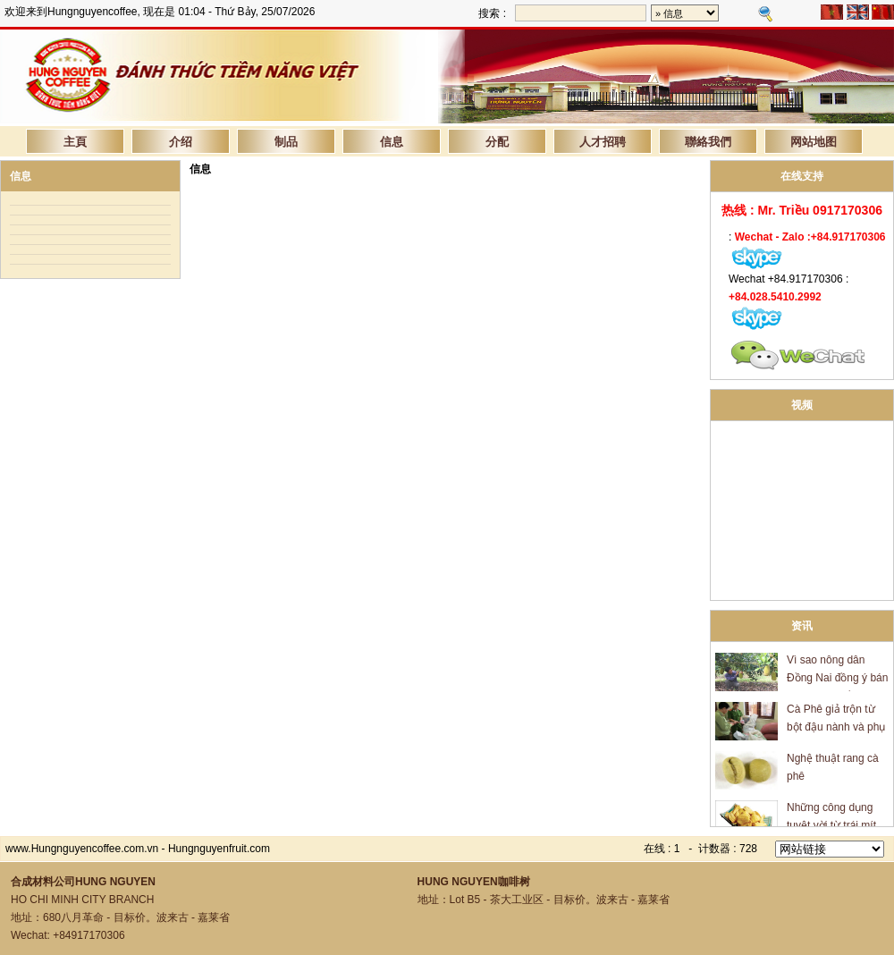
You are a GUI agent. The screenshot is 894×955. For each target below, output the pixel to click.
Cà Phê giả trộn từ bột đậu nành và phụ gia (836, 729)
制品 (286, 140)
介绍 (180, 140)
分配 (497, 140)
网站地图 (813, 140)
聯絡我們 (708, 140)
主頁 (75, 140)
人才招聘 (602, 140)
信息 (391, 140)
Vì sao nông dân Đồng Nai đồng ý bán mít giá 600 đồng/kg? (837, 679)
